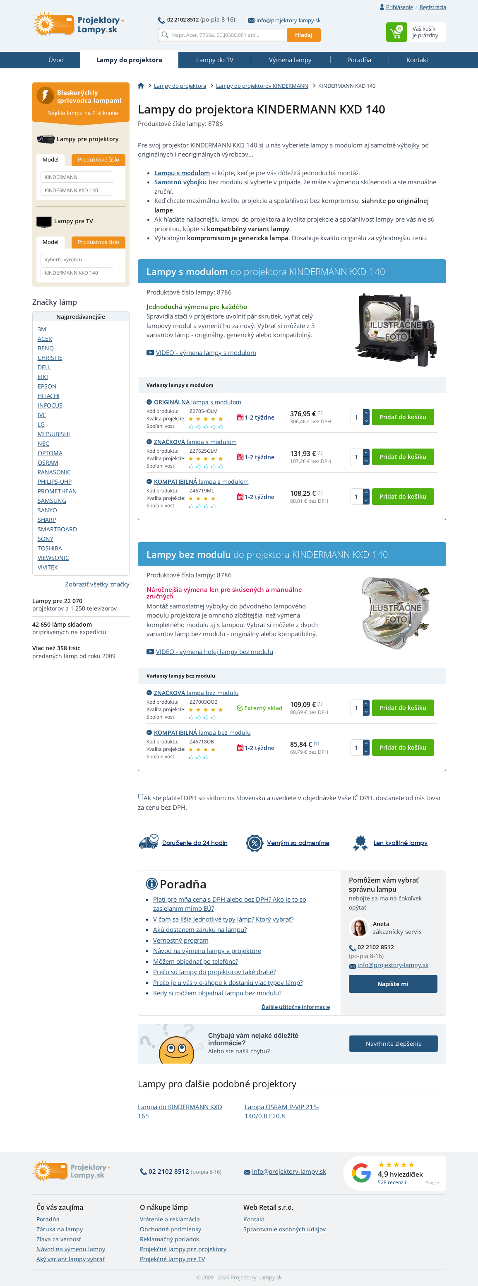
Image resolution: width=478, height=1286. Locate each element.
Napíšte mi (392, 984)
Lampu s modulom (182, 173)
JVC (42, 415)
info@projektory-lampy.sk (284, 20)
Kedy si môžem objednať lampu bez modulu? (217, 993)
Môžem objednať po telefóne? (195, 961)
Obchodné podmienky (170, 1229)
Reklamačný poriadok (169, 1239)
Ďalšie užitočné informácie (296, 1007)
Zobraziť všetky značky (97, 584)
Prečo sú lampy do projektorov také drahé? (214, 972)
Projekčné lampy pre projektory (183, 1249)
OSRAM (48, 462)
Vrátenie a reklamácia (170, 1219)
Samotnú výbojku (180, 182)
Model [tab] (50, 159)
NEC (43, 443)
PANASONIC (54, 472)
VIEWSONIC (53, 558)
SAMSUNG (52, 500)
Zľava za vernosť (58, 1239)
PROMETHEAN (57, 491)
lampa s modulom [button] (194, 402)
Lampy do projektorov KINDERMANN (262, 85)
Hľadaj (303, 35)
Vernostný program (181, 940)
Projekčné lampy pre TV (172, 1259)
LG (41, 424)
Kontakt (253, 1219)
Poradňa (48, 1219)
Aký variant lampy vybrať (70, 1259)
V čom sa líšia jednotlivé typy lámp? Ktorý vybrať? (223, 919)
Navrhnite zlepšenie (393, 1043)
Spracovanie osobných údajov (284, 1229)
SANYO (47, 510)
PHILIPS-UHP (55, 481)
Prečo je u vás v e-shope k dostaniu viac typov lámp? (228, 982)
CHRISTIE (50, 358)
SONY (45, 539)
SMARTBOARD (57, 529)
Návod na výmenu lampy (70, 1249)
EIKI (43, 377)
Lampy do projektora (180, 85)
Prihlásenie (399, 7)
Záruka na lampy (59, 1229)
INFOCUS (50, 405)
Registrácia (433, 7)
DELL (44, 367)
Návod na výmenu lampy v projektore (207, 950)
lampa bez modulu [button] (193, 693)
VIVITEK (48, 567)
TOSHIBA (50, 548)
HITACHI (49, 396)
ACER (45, 339)
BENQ (46, 348)
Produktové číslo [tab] (98, 159)
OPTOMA (50, 453)
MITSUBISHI (54, 434)
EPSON (47, 386)
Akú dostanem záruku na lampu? (200, 929)
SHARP (47, 520)
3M (42, 329)
